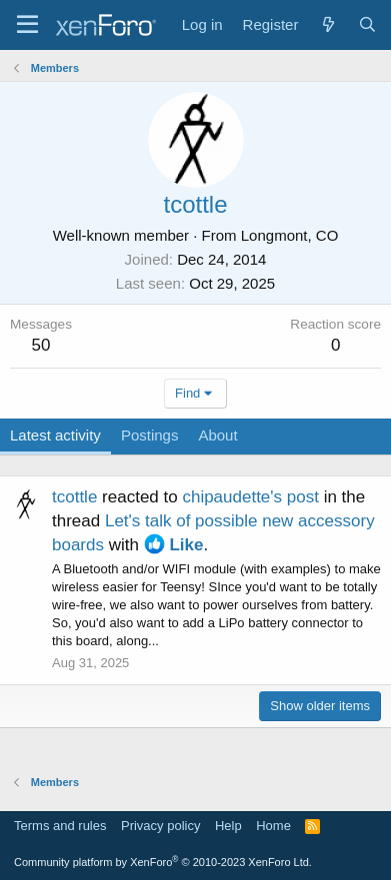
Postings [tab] (150, 435)
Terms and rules (60, 825)
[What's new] (327, 24)
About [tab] (217, 435)
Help (228, 825)
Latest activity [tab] (55, 435)
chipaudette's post (250, 496)
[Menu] (27, 25)
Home (273, 825)
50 (41, 345)
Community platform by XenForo (163, 862)
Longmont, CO (290, 235)
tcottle (74, 496)
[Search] (367, 24)
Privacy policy (160, 825)
